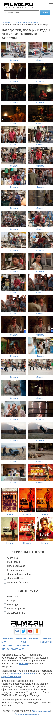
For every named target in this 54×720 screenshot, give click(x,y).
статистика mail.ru (12, 649)
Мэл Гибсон (13, 562)
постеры (11, 600)
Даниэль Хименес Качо (19, 574)
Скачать (14, 60)
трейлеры (7, 638)
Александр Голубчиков (21, 673)
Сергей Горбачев (11, 676)
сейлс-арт (12, 596)
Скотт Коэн (13, 558)
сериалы (46, 638)
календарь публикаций (15, 645)
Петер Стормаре (16, 566)
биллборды (13, 604)
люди (24, 642)
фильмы (33, 638)
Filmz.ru (23, 663)
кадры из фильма (16, 608)
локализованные (16, 612)
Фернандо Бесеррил (18, 582)
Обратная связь (40, 711)
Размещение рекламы (27, 714)
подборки (46, 642)
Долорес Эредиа (16, 578)
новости (21, 638)
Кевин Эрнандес (16, 570)
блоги (4, 642)
